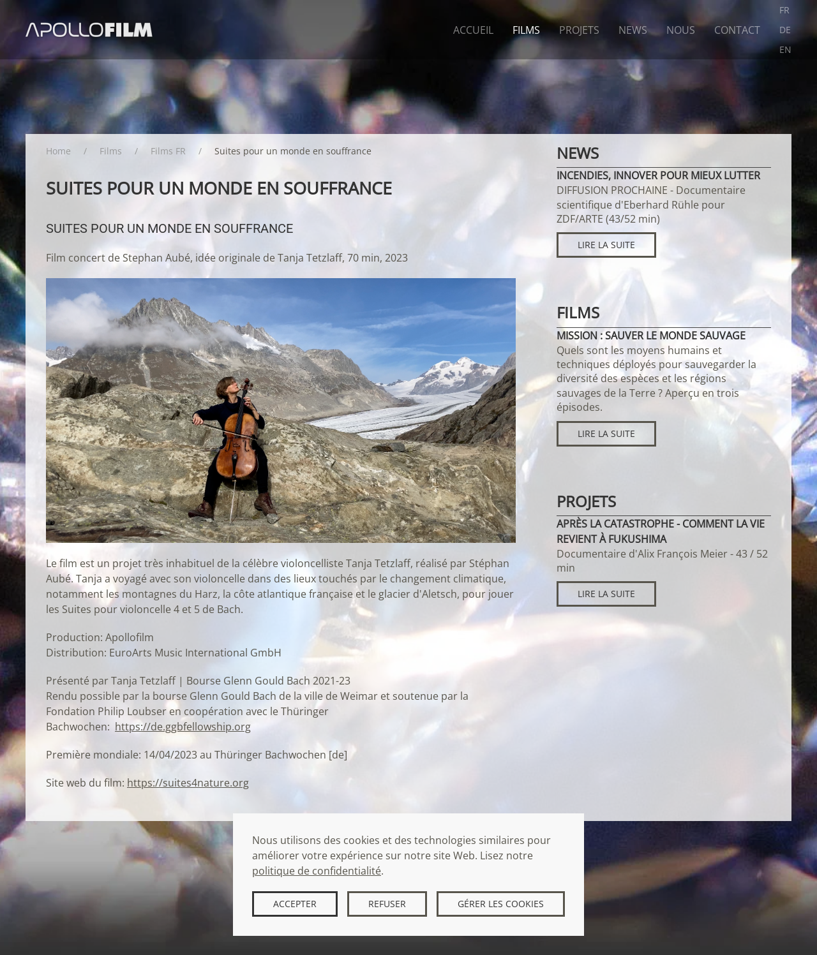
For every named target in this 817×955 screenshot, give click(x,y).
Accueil (473, 30)
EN (785, 49)
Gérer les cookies (501, 904)
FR (784, 10)
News (632, 30)
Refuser (387, 904)
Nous (680, 30)
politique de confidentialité (316, 871)
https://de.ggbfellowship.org (183, 727)
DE (785, 30)
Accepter (295, 904)
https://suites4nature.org (188, 783)
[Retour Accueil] (89, 29)
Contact (737, 30)
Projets (579, 30)
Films (526, 30)
